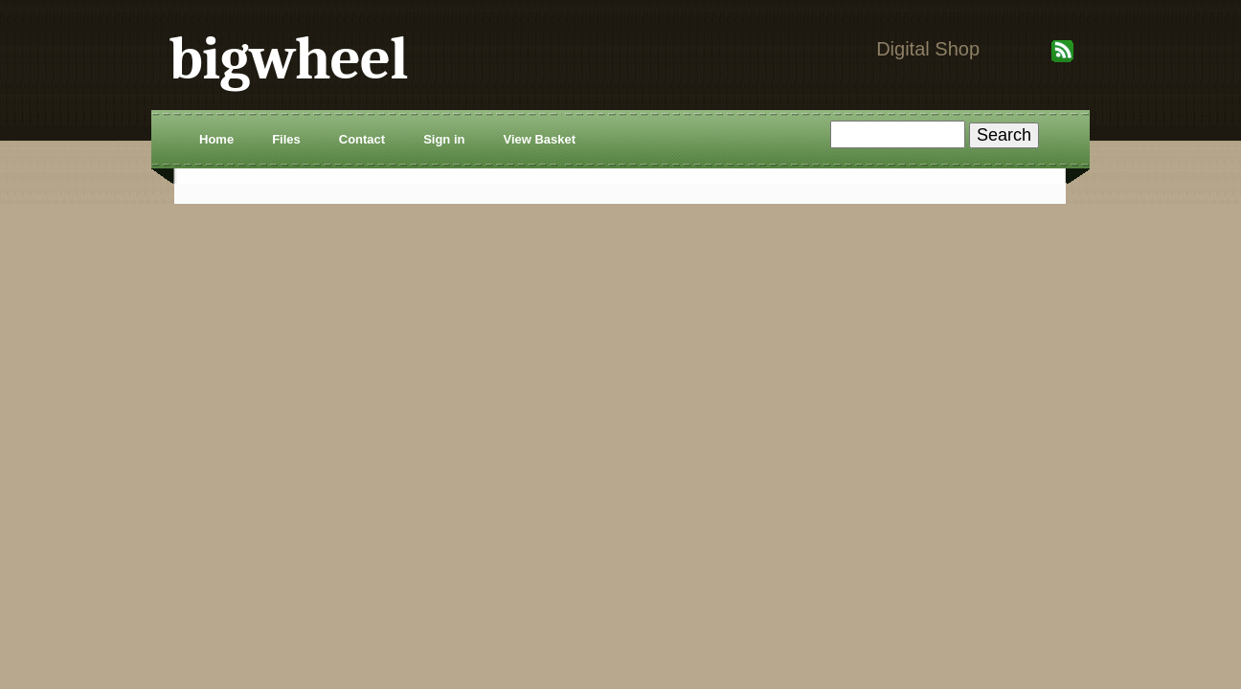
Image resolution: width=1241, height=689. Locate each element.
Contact (362, 139)
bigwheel (288, 59)
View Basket (539, 139)
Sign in (443, 139)
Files (286, 139)
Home (216, 139)
